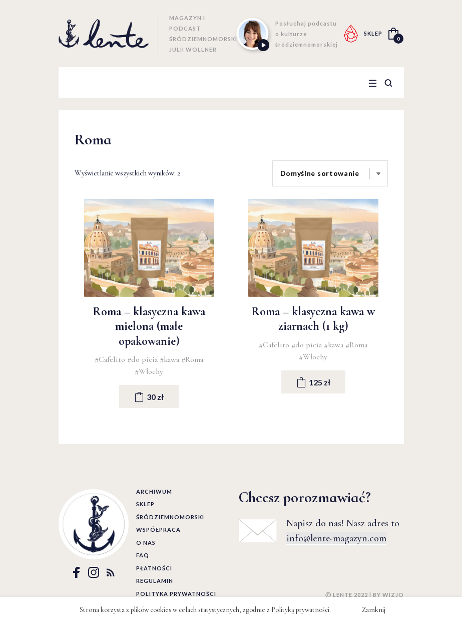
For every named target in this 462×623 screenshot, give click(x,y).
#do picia (143, 359)
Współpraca (158, 529)
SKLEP (373, 33)
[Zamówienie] (330, 173)
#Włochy (149, 371)
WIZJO (393, 594)
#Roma (192, 359)
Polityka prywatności (176, 593)
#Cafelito (111, 359)
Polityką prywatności (300, 609)
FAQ (142, 555)
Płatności (154, 568)
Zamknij (373, 609)
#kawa (170, 359)
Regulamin (154, 580)
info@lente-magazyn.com (336, 538)
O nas (146, 542)
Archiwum (154, 491)
